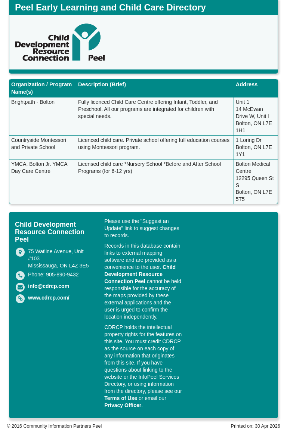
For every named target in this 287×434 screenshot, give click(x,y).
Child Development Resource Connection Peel (140, 274)
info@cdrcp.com (48, 286)
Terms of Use (120, 398)
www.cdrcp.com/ (49, 298)
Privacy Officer (122, 405)
